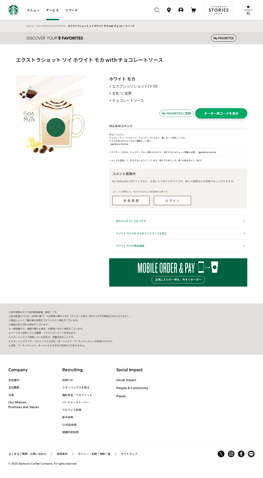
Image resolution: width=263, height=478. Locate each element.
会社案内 (13, 380)
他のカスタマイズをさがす (131, 221)
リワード (71, 10)
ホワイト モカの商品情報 (130, 245)
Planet (121, 396)
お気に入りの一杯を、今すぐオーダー (178, 279)
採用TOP (67, 380)
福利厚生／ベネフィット (77, 395)
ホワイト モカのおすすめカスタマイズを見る (141, 233)
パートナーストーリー (75, 402)
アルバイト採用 (71, 410)
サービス (52, 10)
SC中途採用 (69, 425)
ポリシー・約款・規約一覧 (94, 454)
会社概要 (13, 387)
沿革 (11, 395)
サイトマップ (129, 454)
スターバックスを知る (75, 387)
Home (30, 25)
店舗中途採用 (70, 432)
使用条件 (62, 454)
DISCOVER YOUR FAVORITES (50, 25)
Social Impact (126, 380)
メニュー (33, 10)
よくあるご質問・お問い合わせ (27, 454)
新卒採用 (67, 417)
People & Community (132, 388)
